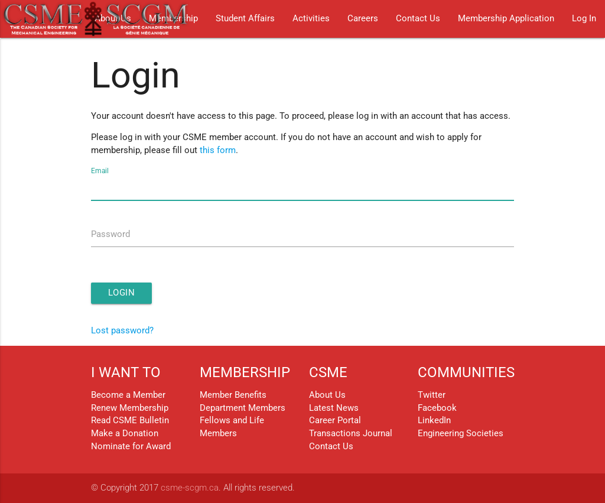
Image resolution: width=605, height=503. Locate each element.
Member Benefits (233, 395)
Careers (362, 19)
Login (121, 293)
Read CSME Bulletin (130, 421)
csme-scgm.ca (190, 488)
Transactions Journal (350, 434)
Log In (584, 19)
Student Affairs (245, 19)
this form (218, 150)
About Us (327, 395)
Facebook (437, 408)
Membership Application (506, 19)
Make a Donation (124, 434)
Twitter (431, 395)
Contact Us (418, 19)
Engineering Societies (460, 434)
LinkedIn (434, 421)
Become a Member (128, 395)
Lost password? (122, 331)
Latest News (334, 408)
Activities (311, 19)
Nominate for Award (131, 447)
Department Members (242, 408)
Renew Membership (129, 408)
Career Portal (335, 421)
